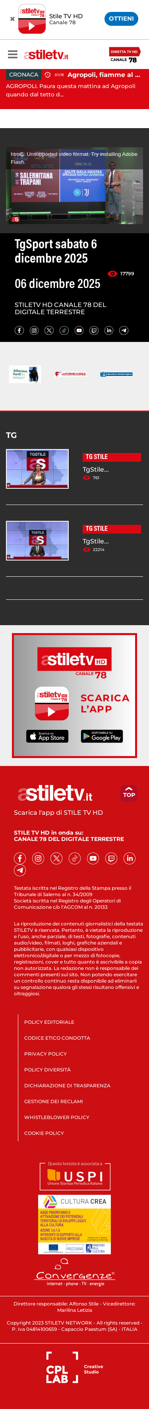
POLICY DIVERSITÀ (47, 1070)
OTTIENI (121, 18)
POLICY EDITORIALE (49, 1022)
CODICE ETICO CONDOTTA (57, 1038)
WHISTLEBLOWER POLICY (56, 1117)
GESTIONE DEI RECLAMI (53, 1101)
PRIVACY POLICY (45, 1054)
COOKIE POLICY (44, 1133)
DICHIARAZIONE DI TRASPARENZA (67, 1085)
